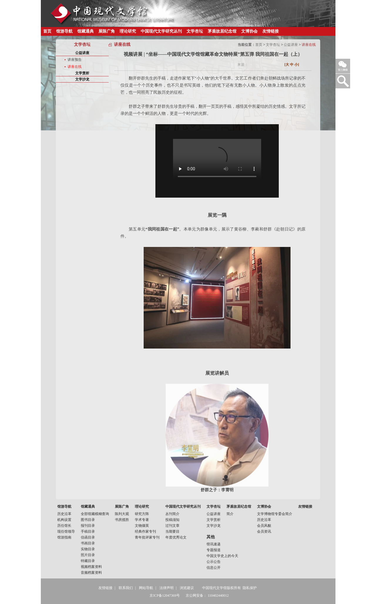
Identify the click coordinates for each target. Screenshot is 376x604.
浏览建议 (187, 588)
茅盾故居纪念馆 (222, 31)
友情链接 (270, 31)
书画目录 (88, 543)
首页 (47, 31)
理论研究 (128, 31)
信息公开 (214, 568)
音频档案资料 (91, 573)
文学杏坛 (195, 31)
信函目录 (88, 537)
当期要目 (172, 531)
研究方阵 (142, 514)
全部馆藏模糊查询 (95, 514)
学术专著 (142, 520)
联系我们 (126, 588)
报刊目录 (88, 526)
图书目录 (88, 520)
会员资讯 (264, 531)
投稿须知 (172, 520)
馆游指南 (64, 537)
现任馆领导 (66, 531)
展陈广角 (106, 31)
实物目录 (88, 549)
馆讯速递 (214, 544)
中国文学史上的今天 (222, 556)
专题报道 (214, 550)
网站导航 (146, 588)
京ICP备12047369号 (165, 595)
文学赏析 (82, 73)
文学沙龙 (82, 79)
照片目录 (88, 555)
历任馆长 (64, 526)
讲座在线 (75, 67)
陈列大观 (122, 514)
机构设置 (64, 520)
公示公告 (214, 562)
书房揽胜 (122, 520)
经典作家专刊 (145, 531)
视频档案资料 (91, 567)
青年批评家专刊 (147, 537)
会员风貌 (264, 526)
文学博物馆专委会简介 (274, 514)
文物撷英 (142, 526)
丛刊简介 (172, 514)
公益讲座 (291, 45)
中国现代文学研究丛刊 (161, 31)
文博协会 (249, 31)
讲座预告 (75, 60)
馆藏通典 (85, 31)
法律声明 (167, 588)
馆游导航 (64, 31)
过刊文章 (172, 526)
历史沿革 (64, 514)
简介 (230, 514)
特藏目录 (88, 561)
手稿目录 (88, 531)
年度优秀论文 (176, 537)
